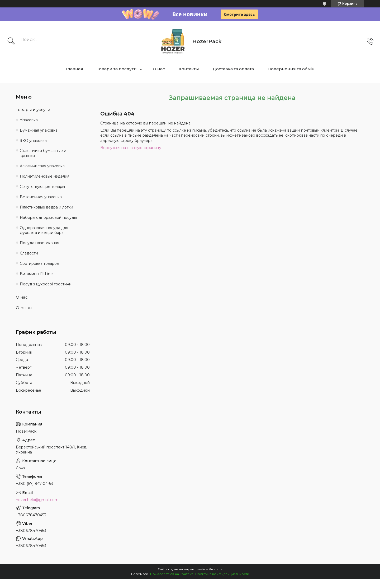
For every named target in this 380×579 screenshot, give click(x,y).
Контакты (189, 68)
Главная (74, 68)
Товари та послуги (117, 68)
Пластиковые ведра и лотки (46, 207)
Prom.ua (215, 569)
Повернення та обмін (291, 68)
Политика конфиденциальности (222, 574)
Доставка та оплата (233, 68)
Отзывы (24, 307)
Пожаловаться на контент (171, 574)
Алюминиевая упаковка (42, 166)
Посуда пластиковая (39, 242)
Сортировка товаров (39, 263)
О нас (159, 68)
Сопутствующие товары (42, 186)
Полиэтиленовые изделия (44, 176)
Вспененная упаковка (41, 196)
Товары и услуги (33, 109)
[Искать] (11, 41)
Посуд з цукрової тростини (46, 284)
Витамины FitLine (36, 273)
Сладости (29, 253)
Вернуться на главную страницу (130, 147)
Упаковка (29, 120)
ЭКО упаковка (33, 140)
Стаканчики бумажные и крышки (43, 153)
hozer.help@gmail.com (37, 499)
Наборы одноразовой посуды (48, 217)
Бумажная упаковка (39, 130)
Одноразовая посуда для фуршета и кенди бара (44, 230)
